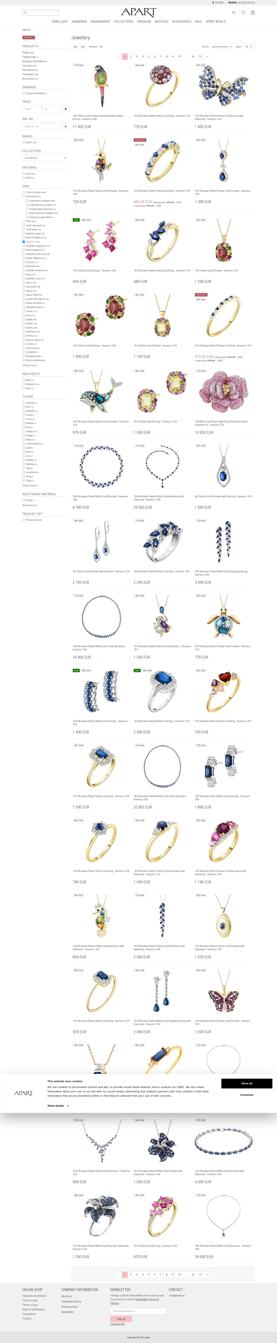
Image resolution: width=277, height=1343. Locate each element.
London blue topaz (37, 299)
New (83, 46)
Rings (28, 52)
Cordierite (32, 352)
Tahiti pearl (33, 229)
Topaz (31, 290)
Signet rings (30, 56)
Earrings (29, 65)
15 (200, 56)
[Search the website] (40, 12)
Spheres (31, 464)
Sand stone (33, 348)
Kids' (30, 388)
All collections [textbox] (31, 158)
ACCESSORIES (181, 21)
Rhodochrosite (34, 356)
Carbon (31, 344)
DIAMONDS (79, 21)
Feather (31, 423)
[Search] (25, 12)
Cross (30, 419)
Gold (30, 173)
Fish (29, 427)
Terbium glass (34, 340)
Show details (55, 1335)
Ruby (30, 274)
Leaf (29, 447)
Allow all (246, 1313)
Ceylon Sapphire (36, 258)
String (30, 500)
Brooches (30, 78)
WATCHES (161, 21)
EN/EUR (232, 2)
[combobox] (45, 158)
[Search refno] (42, 126)
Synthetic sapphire (37, 245)
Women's (32, 384)
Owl (29, 456)
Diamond (33, 196)
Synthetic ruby (35, 278)
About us (67, 1296)
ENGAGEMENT (100, 21)
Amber (31, 323)
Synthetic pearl (35, 233)
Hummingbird (34, 443)
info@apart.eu (177, 1295)
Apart (31, 142)
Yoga (30, 480)
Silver (30, 177)
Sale (75, 46)
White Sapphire (35, 249)
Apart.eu (26, 29)
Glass (31, 282)
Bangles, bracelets (34, 61)
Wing (30, 476)
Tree (29, 468)
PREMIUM (144, 21)
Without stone (35, 360)
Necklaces (30, 70)
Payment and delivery (34, 1295)
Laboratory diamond (42, 200)
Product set (34, 520)
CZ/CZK (242, 2)
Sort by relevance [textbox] (220, 46)
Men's (30, 380)
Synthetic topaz (35, 307)
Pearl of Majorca (36, 237)
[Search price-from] (32, 109)
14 (192, 56)
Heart (30, 439)
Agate (31, 319)
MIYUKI (31, 335)
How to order (29, 1300)
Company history (71, 1301)
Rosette (31, 460)
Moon (30, 451)
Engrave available (36, 93)
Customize (247, 1325)
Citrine (31, 311)
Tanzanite (33, 286)
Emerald (32, 266)
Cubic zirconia (36, 192)
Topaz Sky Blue (35, 303)
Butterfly (32, 411)
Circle (30, 415)
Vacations (32, 472)
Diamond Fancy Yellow (42, 205)
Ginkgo (30, 435)
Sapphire (33, 241)
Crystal (32, 262)
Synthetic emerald (37, 270)
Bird (30, 406)
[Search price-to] (52, 109)
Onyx (30, 315)
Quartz (31, 327)
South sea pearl (35, 225)
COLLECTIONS (123, 21)
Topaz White (34, 294)
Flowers (31, 431)
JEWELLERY (59, 21)
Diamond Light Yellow (41, 217)
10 (179, 56)
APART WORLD (216, 21)
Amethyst (33, 331)
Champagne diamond (42, 209)
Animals (31, 402)
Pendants (30, 74)
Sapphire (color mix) (38, 254)
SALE (198, 21)
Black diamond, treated (43, 213)
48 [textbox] (247, 46)
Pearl (31, 221)
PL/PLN (251, 2)
